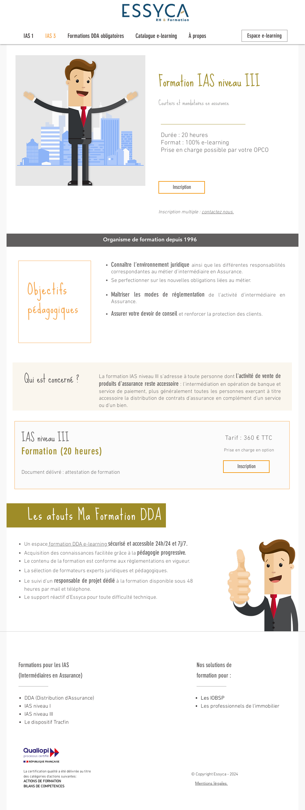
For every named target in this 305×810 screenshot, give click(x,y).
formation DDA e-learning (78, 544)
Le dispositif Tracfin (46, 722)
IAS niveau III (38, 714)
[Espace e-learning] (264, 36)
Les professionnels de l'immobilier (240, 706)
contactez (212, 212)
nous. (228, 212)
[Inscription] (181, 187)
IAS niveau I (37, 706)
